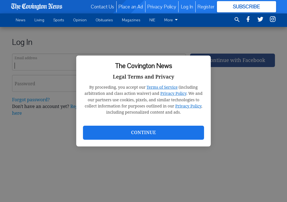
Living (39, 20)
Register (205, 6)
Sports (58, 20)
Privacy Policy (173, 93)
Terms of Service (162, 87)
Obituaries (104, 20)
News (21, 20)
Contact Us (102, 6)
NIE (152, 20)
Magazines (131, 20)
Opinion (80, 20)
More (172, 20)
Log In (187, 6)
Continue (143, 132)
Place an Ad (130, 6)
